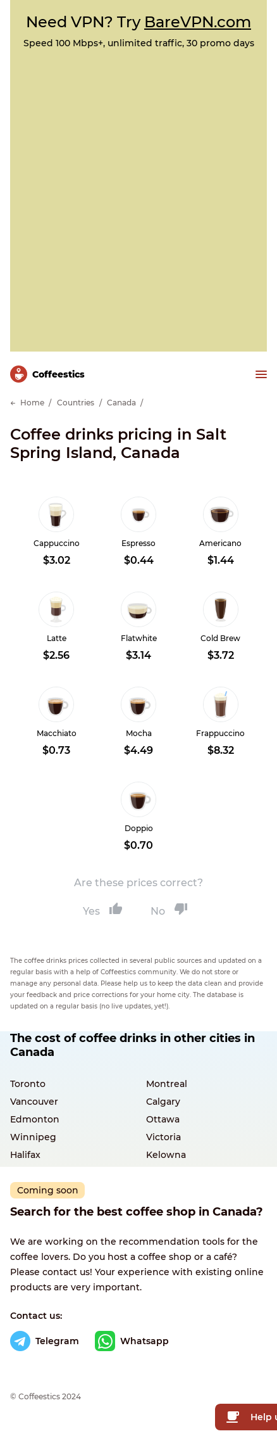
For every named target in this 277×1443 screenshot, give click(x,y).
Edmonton (34, 1119)
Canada (121, 402)
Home (32, 402)
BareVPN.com (197, 22)
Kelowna (166, 1154)
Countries (75, 402)
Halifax (25, 1154)
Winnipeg (33, 1137)
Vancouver (34, 1101)
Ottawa (163, 1119)
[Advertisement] (138, 194)
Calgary (163, 1101)
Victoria (163, 1137)
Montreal (166, 1084)
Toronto (28, 1084)
